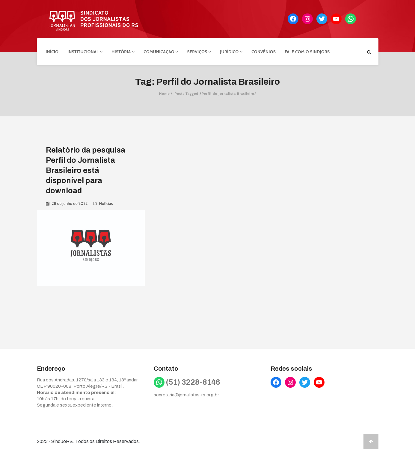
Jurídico (231, 51)
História (123, 51)
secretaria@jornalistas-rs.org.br (186, 394)
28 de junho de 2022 (70, 203)
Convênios (263, 51)
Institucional (84, 51)
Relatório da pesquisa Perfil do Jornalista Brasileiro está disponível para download (85, 170)
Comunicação (161, 51)
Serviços (199, 51)
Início (52, 51)
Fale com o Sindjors (307, 51)
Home (164, 93)
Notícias (106, 203)
